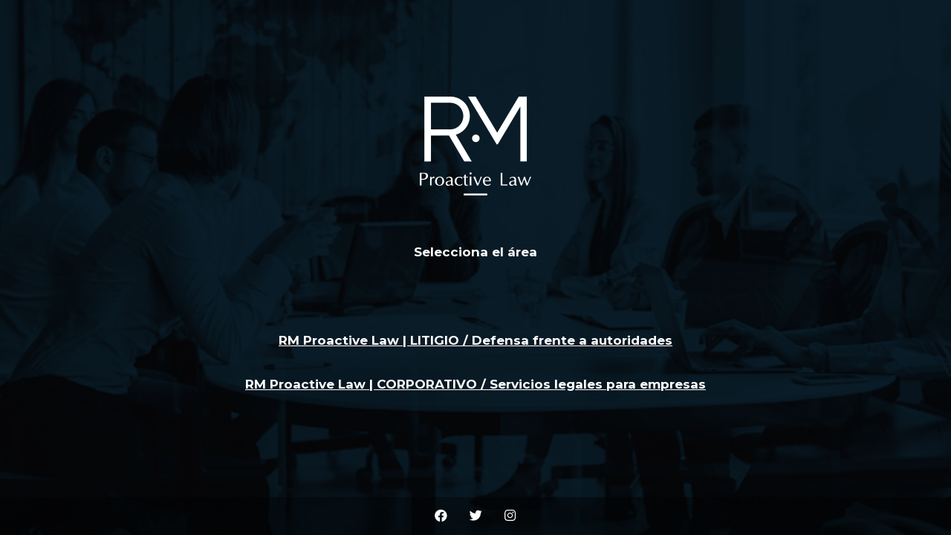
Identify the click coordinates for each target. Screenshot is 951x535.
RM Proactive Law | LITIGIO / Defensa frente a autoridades (475, 340)
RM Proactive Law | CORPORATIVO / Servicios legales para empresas (475, 384)
